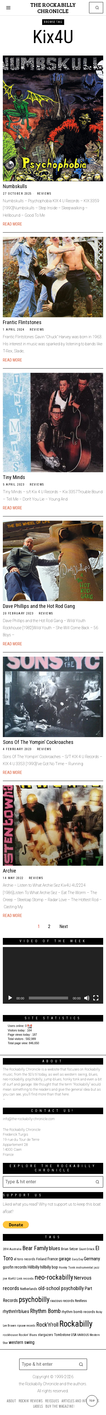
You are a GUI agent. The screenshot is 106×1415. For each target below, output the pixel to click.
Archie (9, 871)
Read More (12, 224)
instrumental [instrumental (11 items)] (84, 1267)
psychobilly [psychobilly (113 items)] (34, 1299)
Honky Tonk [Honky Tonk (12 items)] (67, 1267)
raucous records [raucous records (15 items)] (62, 1301)
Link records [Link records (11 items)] (25, 1278)
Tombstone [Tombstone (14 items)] (62, 1335)
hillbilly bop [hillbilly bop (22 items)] (49, 1267)
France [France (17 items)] (52, 1259)
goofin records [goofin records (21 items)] (15, 1267)
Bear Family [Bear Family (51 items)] (35, 1248)
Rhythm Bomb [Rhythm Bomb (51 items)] (45, 1311)
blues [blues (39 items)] (54, 1248)
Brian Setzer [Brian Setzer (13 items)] (69, 1249)
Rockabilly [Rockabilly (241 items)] (75, 1324)
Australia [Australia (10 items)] (15, 1249)
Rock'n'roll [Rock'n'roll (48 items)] (47, 1325)
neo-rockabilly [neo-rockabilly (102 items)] (53, 1277)
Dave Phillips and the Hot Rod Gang (39, 606)
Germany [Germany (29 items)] (92, 1258)
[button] (97, 7)
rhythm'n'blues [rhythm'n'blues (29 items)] (16, 1311)
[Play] (10, 998)
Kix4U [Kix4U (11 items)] (12, 1278)
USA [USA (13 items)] (73, 1335)
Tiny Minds (14, 477)
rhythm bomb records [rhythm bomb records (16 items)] (78, 1312)
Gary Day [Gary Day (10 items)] (77, 1259)
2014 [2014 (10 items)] (5, 1249)
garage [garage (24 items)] (65, 1258)
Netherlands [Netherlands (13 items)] (28, 1289)
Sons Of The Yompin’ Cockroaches (38, 742)
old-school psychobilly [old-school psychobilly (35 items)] (61, 1288)
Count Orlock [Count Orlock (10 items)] (86, 1249)
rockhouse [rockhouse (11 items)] (10, 1335)
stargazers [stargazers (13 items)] (45, 1335)
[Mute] (87, 998)
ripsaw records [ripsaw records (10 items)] (26, 1325)
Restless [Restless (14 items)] (81, 1301)
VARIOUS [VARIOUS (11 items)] (83, 1335)
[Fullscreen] (96, 998)
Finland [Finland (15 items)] (41, 1259)
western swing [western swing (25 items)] (21, 1342)
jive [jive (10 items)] (5, 1278)
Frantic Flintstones (22, 322)
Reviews (44, 193)
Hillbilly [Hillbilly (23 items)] (33, 1267)
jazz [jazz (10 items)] (96, 1267)
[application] (53, 975)
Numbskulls (15, 186)
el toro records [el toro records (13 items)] (24, 1259)
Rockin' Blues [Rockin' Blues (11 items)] (28, 1335)
